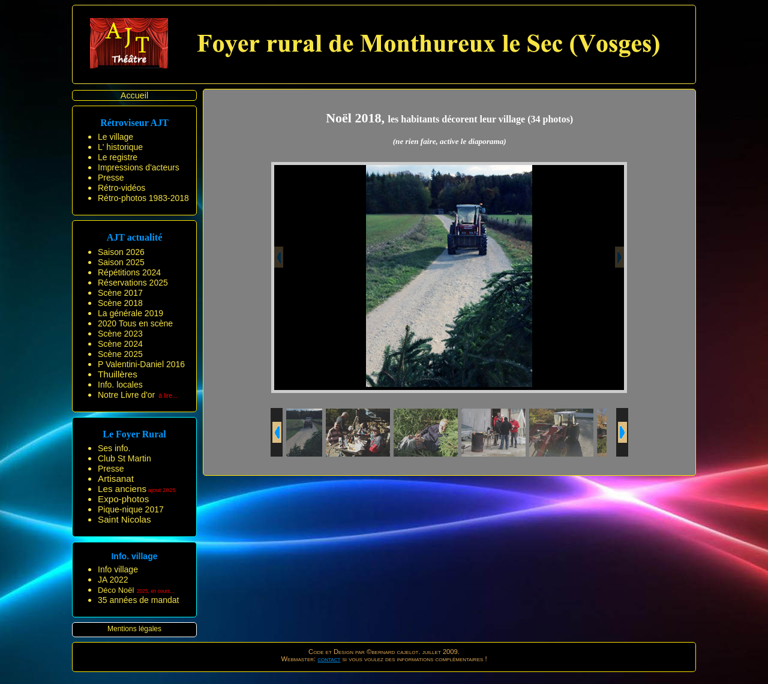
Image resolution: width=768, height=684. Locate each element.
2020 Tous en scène (135, 323)
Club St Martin (124, 458)
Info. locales (120, 384)
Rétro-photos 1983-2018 (143, 198)
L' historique (120, 147)
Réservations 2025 (133, 282)
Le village (115, 137)
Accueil (134, 95)
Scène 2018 (120, 303)
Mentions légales (134, 629)
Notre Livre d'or (126, 395)
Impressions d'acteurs (138, 167)
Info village (118, 569)
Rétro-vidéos (121, 188)
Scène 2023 (120, 333)
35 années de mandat (138, 600)
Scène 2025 (120, 354)
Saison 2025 (121, 262)
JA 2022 (113, 579)
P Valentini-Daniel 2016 (141, 364)
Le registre (117, 157)
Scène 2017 (120, 293)
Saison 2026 (121, 252)
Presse (111, 177)
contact (328, 658)
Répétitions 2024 (129, 272)
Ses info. (114, 448)
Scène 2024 (120, 344)
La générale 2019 (130, 313)
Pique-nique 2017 (131, 509)
